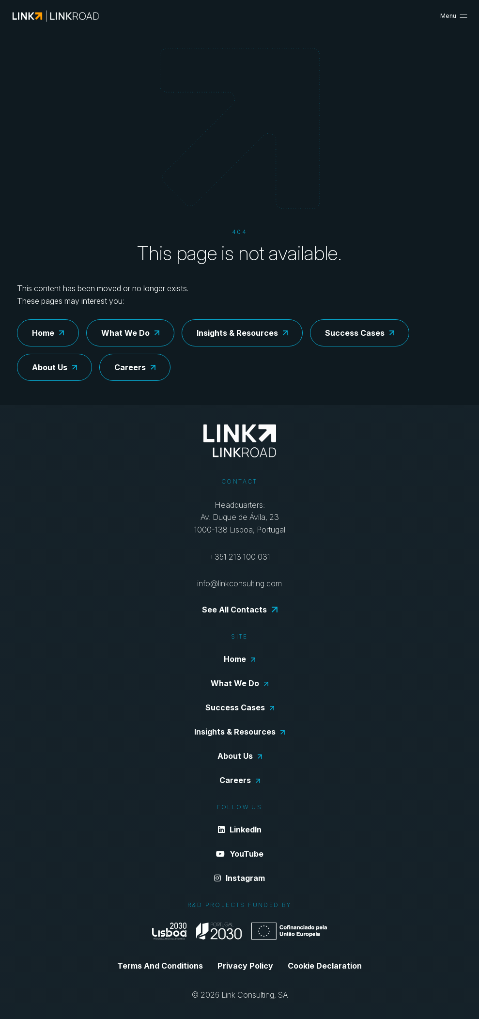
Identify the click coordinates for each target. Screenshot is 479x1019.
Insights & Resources (242, 333)
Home (48, 333)
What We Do (130, 333)
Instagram (239, 878)
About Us (54, 367)
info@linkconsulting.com (239, 583)
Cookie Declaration (325, 966)
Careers (134, 367)
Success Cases (359, 333)
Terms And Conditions (160, 966)
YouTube (239, 854)
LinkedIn (240, 829)
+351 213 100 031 (239, 557)
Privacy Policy (245, 966)
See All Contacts (240, 609)
